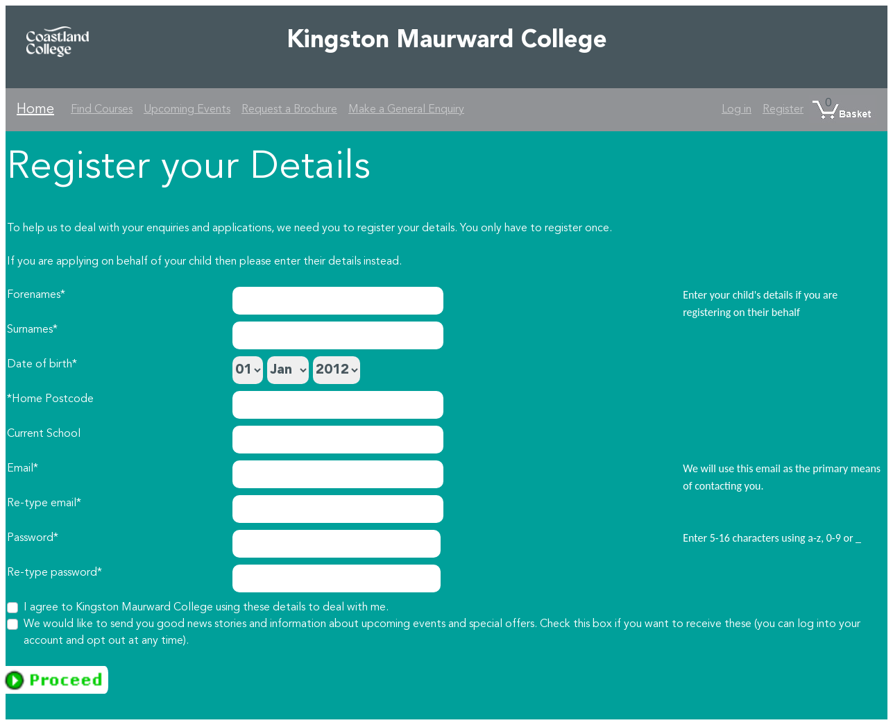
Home (35, 110)
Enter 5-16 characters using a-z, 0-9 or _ (772, 537)
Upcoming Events (187, 109)
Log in (736, 109)
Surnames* (32, 329)
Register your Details (189, 168)
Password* (32, 538)
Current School (43, 434)
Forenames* (36, 295)
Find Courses (102, 109)
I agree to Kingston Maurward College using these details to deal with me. (206, 607)
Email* (22, 468)
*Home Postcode (50, 399)
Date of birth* (42, 364)
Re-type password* (54, 572)
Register (783, 109)
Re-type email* (44, 503)
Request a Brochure (289, 109)
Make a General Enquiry (406, 109)
